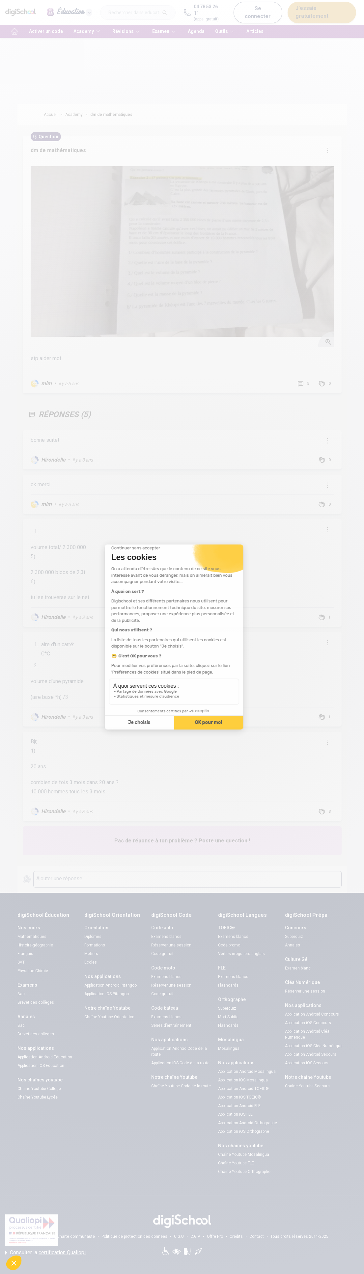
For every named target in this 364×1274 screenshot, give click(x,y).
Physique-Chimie (32, 971)
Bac (21, 994)
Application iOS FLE (235, 1114)
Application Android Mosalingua (247, 1071)
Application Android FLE (239, 1105)
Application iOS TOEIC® (239, 1097)
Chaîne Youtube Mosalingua (243, 1154)
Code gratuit (162, 953)
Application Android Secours (310, 1054)
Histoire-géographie (35, 945)
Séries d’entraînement (171, 1025)
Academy (74, 114)
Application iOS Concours (308, 1023)
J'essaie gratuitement (311, 12)
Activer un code (46, 31)
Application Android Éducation (44, 1057)
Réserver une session (171, 945)
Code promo (229, 945)
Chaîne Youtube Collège (39, 1088)
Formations (94, 945)
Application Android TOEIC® (243, 1088)
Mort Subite (228, 1017)
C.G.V (195, 1236)
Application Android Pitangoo (110, 985)
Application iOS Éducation (40, 1065)
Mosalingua (228, 1048)
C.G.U (179, 1236)
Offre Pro (215, 1236)
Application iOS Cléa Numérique (314, 1046)
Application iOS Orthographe (243, 1131)
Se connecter (258, 12)
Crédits (236, 1236)
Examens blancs (166, 936)
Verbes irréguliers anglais (241, 953)
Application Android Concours (312, 1014)
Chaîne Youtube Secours (307, 1086)
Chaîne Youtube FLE (236, 1163)
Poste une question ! (224, 840)
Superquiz (227, 1008)
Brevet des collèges (35, 1002)
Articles (255, 31)
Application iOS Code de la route (180, 1063)
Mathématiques (31, 936)
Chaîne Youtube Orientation (109, 1017)
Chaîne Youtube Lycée (37, 1097)
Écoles (90, 962)
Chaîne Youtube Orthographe (244, 1171)
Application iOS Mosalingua (243, 1080)
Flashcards (228, 985)
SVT (21, 962)
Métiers (91, 953)
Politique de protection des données (134, 1236)
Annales (292, 945)
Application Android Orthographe (247, 1123)
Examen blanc (298, 968)
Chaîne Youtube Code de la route (181, 1086)
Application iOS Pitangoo (106, 994)
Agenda (196, 31)
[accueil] (14, 31)
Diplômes (92, 936)
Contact (256, 1236)
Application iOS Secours (306, 1063)
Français (25, 953)
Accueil (51, 114)
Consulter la (45, 1253)
